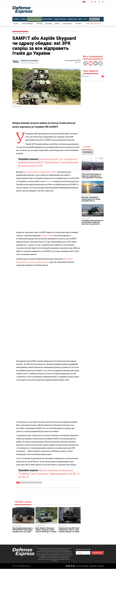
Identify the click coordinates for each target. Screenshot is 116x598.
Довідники (48, 23)
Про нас (16, 23)
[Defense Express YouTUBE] (95, 2)
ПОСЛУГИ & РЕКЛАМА (82, 565)
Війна (22, 482)
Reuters (47, 181)
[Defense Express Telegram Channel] (103, 2)
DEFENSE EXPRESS (29, 61)
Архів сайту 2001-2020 (93, 23)
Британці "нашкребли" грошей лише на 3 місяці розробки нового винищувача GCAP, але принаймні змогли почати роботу (91, 201)
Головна (14, 33)
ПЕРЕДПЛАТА (92, 565)
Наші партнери (67, 23)
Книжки (57, 23)
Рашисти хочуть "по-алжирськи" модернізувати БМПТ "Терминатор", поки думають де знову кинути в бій (48, 162)
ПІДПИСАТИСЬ (97, 552)
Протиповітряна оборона (33, 482)
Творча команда (27, 23)
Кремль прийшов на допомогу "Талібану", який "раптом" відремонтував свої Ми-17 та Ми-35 (48, 473)
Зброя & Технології (23, 33)
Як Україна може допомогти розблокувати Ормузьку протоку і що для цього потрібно (92, 223)
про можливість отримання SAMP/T (40, 172)
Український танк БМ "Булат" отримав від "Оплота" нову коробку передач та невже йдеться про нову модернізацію (69, 531)
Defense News (47, 235)
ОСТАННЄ (86, 147)
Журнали (39, 23)
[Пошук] (102, 19)
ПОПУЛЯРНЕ (87, 152)
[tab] (87, 147)
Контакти (78, 23)
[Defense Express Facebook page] (91, 2)
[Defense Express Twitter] (99, 2)
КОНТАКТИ (101, 565)
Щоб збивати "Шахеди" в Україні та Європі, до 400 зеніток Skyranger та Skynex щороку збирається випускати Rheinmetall (46, 531)
